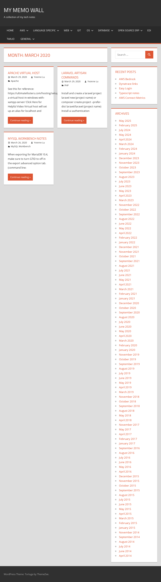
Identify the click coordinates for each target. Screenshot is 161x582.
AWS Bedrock (127, 79)
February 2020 (128, 345)
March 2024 (126, 144)
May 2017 (125, 429)
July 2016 (124, 457)
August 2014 (126, 541)
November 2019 (129, 354)
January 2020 (127, 350)
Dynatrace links (128, 84)
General (28, 39)
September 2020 (129, 312)
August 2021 (126, 265)
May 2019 (125, 382)
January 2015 (127, 527)
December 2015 (129, 476)
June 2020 (125, 326)
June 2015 (125, 504)
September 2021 (129, 261)
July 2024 (124, 130)
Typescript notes (129, 93)
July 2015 (124, 499)
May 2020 (125, 331)
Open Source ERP (130, 30)
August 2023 (126, 177)
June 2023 (125, 186)
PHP (66, 85)
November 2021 (129, 251)
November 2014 (129, 532)
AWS (24, 30)
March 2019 (126, 392)
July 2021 (124, 270)
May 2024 (125, 134)
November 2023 (129, 162)
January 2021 (127, 298)
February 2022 (128, 237)
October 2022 (127, 209)
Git (79, 30)
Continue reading (19, 120)
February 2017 (128, 439)
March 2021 (126, 289)
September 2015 (129, 490)
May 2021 (125, 279)
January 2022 (127, 242)
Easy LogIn (125, 88)
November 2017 (129, 424)
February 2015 (128, 523)
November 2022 (129, 205)
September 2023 (129, 172)
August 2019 (126, 368)
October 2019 (127, 359)
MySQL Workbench (21, 146)
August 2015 (126, 495)
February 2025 (128, 125)
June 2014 (125, 551)
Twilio (10, 39)
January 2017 (127, 443)
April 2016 (125, 471)
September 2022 (129, 214)
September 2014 (129, 537)
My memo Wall (24, 10)
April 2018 (125, 420)
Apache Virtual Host (24, 72)
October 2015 (127, 485)
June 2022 (125, 223)
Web (68, 30)
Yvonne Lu (39, 76)
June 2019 (125, 378)
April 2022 (125, 233)
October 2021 (127, 256)
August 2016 (126, 453)
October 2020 (127, 308)
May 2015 (125, 509)
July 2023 (124, 181)
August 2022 (126, 219)
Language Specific (46, 30)
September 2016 (129, 448)
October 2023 (127, 167)
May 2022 (125, 228)
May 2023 (125, 191)
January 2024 (127, 153)
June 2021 (125, 275)
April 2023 (125, 195)
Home (10, 30)
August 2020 (126, 317)
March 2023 (126, 200)
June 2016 (125, 462)
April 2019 (125, 387)
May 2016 (125, 467)
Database (105, 30)
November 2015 (129, 481)
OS (90, 30)
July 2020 (124, 322)
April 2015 (125, 513)
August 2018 (126, 410)
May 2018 (125, 415)
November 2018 (129, 396)
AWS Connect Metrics (132, 98)
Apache (15, 80)
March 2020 (126, 340)
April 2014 (125, 555)
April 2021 (125, 284)
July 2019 (124, 373)
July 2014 (124, 546)
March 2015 (126, 518)
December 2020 (129, 303)
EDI (149, 30)
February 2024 (128, 148)
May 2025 (125, 121)
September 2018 (129, 406)
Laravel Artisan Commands (73, 75)
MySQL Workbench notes (27, 138)
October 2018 (127, 401)
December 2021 (129, 247)
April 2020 (125, 336)
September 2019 (129, 364)
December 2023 (129, 158)
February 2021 (128, 293)
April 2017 (125, 434)
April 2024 (125, 139)
